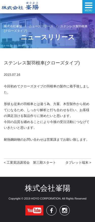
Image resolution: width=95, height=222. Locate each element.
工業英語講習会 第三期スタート (31, 162)
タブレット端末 (76, 162)
